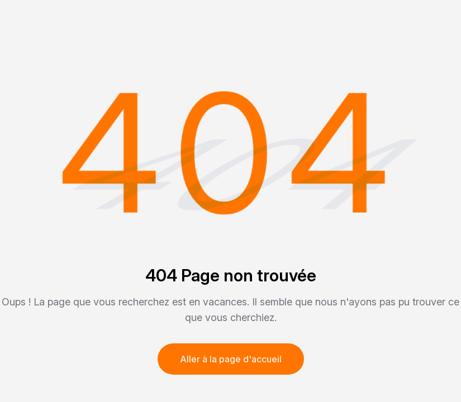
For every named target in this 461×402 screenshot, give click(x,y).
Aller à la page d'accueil (231, 359)
